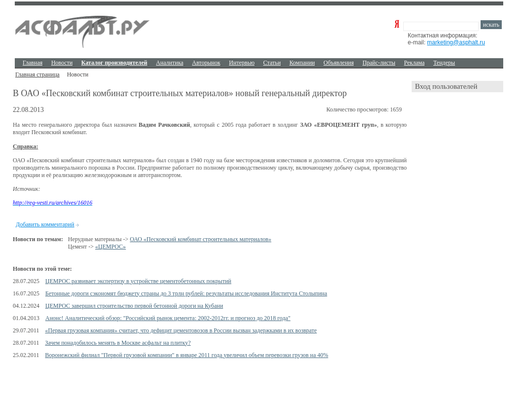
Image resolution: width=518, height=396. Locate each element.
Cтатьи (272, 62)
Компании (302, 62)
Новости (62, 62)
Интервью (242, 62)
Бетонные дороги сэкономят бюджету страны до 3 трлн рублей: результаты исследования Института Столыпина (186, 293)
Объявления (339, 62)
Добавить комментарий (45, 224)
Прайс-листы (378, 62)
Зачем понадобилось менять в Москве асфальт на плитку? (118, 342)
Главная (32, 62)
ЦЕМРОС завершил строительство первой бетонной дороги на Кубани (134, 305)
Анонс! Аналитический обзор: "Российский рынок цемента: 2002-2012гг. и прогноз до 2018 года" (168, 318)
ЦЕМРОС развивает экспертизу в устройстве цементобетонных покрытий (138, 281)
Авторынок (206, 62)
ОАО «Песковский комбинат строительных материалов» (200, 239)
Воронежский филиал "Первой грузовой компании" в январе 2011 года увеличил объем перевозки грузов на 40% (186, 355)
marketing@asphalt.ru (456, 42)
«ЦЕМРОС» (110, 246)
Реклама (414, 62)
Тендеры (444, 62)
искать (491, 24)
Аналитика (170, 62)
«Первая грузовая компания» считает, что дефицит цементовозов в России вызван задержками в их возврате (181, 330)
